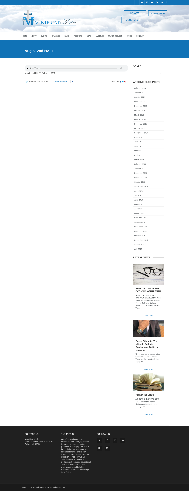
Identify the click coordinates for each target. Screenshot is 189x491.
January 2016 (139, 222)
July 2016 (138, 195)
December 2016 (140, 173)
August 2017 (139, 137)
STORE (129, 36)
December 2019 (140, 106)
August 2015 (139, 245)
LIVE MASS (100, 36)
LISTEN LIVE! (132, 20)
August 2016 (139, 191)
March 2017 (139, 160)
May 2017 (138, 151)
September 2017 (141, 133)
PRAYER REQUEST (115, 36)
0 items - (159, 13)
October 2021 (139, 97)
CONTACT (139, 36)
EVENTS (44, 36)
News (89, 36)
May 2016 (138, 204)
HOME (24, 36)
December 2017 (140, 124)
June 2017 (138, 146)
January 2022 (139, 93)
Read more (149, 316)
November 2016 (140, 177)
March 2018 (139, 115)
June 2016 (138, 200)
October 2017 (139, 128)
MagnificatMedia (61, 81)
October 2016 (139, 182)
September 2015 (141, 240)
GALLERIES (56, 36)
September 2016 (141, 186)
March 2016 (139, 213)
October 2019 (139, 110)
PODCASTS (78, 36)
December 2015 (140, 227)
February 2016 (140, 218)
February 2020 (140, 101)
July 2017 (138, 142)
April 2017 (138, 155)
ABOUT (33, 36)
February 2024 (140, 88)
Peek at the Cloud (144, 395)
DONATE (134, 13)
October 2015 (139, 236)
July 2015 (138, 249)
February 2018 (140, 119)
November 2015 (140, 231)
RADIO (66, 36)
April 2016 (138, 209)
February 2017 (140, 164)
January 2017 (139, 169)
